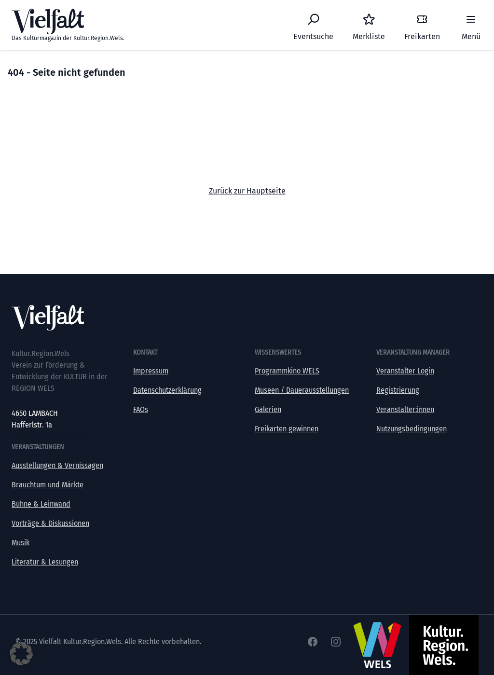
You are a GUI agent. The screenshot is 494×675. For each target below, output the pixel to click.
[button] (21, 654)
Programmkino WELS (287, 370)
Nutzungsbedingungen (411, 428)
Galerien (268, 409)
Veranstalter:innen (405, 409)
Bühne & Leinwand (41, 504)
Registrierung (397, 390)
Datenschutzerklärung (167, 390)
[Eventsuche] (313, 25)
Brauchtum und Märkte (47, 484)
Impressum (150, 370)
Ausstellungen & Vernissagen (57, 465)
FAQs (140, 409)
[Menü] (470, 25)
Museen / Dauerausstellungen (302, 390)
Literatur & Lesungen (45, 561)
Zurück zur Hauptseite (247, 190)
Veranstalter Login (405, 370)
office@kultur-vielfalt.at (49, 436)
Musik (20, 542)
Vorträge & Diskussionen (50, 523)
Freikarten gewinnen (286, 428)
